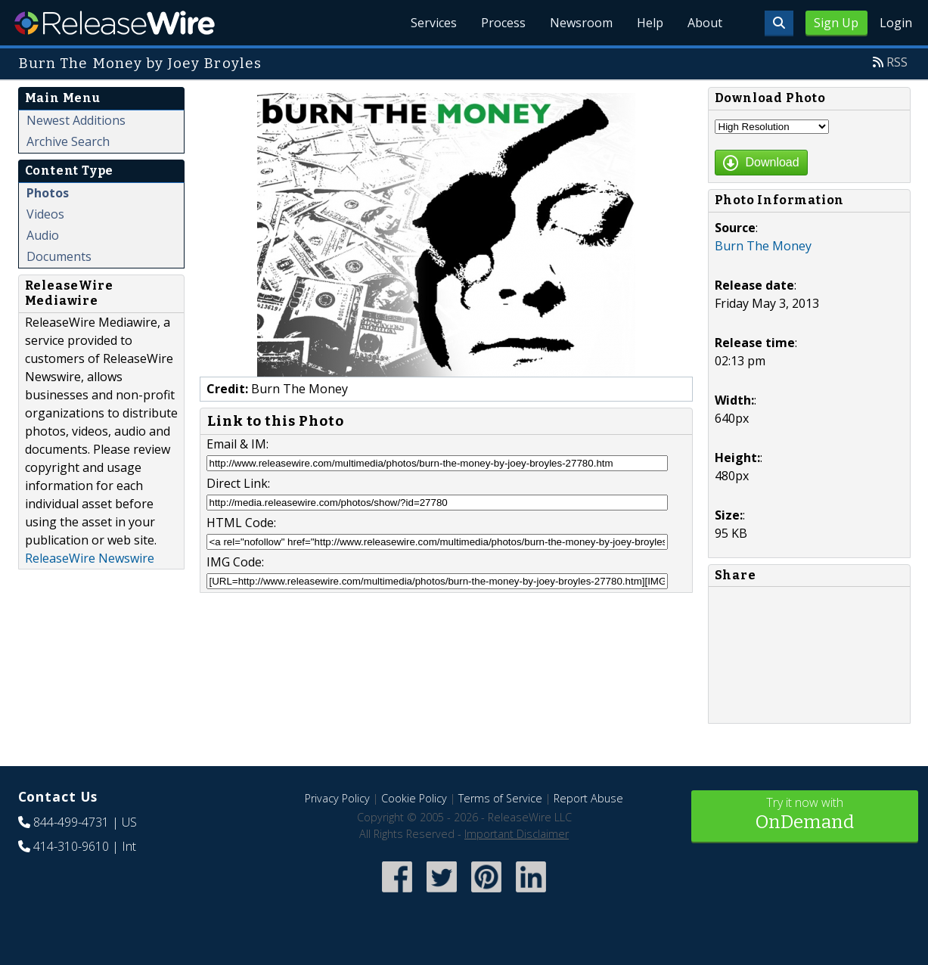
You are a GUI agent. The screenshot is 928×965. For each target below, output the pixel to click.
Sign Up (836, 22)
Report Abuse (588, 798)
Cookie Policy (414, 798)
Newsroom (581, 22)
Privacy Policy (337, 798)
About (704, 22)
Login (896, 22)
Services (434, 22)
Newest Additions (76, 120)
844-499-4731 (71, 822)
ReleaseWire (115, 23)
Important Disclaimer (516, 834)
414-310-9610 (71, 846)
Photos (47, 193)
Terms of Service (500, 798)
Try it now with (804, 815)
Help (650, 22)
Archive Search (68, 141)
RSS (897, 62)
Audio (42, 235)
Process (503, 22)
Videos (45, 214)
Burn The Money (763, 245)
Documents (59, 256)
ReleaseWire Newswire (89, 558)
